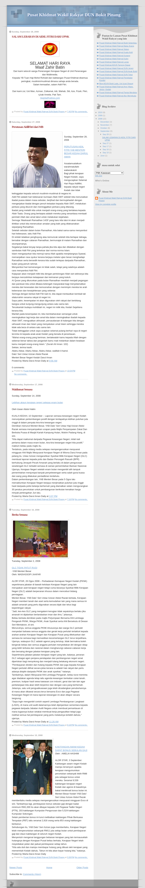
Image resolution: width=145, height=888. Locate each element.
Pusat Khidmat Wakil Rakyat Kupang (114, 56)
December (105, 122)
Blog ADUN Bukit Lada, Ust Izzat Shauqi (116, 84)
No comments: (81, 112)
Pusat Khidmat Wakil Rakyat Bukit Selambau (118, 43)
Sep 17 (106, 146)
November (105, 125)
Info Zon (98, 176)
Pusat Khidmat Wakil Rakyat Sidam (114, 49)
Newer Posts (15, 867)
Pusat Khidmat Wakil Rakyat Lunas (114, 62)
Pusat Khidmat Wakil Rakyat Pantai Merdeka (118, 92)
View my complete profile (105, 204)
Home (49, 867)
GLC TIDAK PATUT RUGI (24, 567)
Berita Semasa (19, 514)
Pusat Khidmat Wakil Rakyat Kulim (113, 59)
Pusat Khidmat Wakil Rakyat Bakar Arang (116, 46)
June (102, 156)
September (105, 131)
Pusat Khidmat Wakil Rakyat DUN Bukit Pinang (74, 14)
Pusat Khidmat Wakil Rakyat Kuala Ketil (116, 52)
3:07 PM (53, 496)
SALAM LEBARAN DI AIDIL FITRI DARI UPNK (40, 36)
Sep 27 (106, 143)
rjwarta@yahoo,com (50, 98)
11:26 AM (54, 721)
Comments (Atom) (32, 874)
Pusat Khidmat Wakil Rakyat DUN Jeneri (116, 68)
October (104, 128)
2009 (100, 115)
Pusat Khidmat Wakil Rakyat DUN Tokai (116, 75)
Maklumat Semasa (22, 389)
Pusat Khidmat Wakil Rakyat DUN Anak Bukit (118, 71)
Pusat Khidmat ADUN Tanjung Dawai (114, 65)
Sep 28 (106, 134)
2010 (100, 112)
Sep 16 (106, 149)
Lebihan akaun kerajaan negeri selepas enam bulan (37, 402)
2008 (100, 119)
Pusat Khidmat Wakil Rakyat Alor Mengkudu (117, 96)
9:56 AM (53, 360)
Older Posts (82, 867)
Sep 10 (106, 153)
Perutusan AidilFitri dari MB (27, 127)
